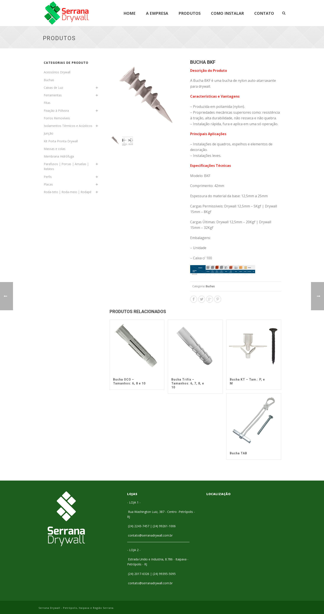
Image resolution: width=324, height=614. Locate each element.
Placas (48, 184)
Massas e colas (54, 149)
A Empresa (157, 13)
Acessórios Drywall (57, 72)
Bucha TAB (238, 453)
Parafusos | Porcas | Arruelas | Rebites (66, 166)
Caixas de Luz (53, 87)
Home (129, 13)
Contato (264, 13)
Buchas (210, 286)
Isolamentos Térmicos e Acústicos (68, 126)
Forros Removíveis (57, 118)
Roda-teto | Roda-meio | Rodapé (67, 192)
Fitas (47, 103)
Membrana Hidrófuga (59, 156)
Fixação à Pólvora (56, 110)
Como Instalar (227, 13)
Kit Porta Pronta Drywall (61, 141)
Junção (48, 133)
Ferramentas (53, 95)
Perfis (48, 177)
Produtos (189, 13)
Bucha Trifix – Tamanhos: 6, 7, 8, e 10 (187, 383)
